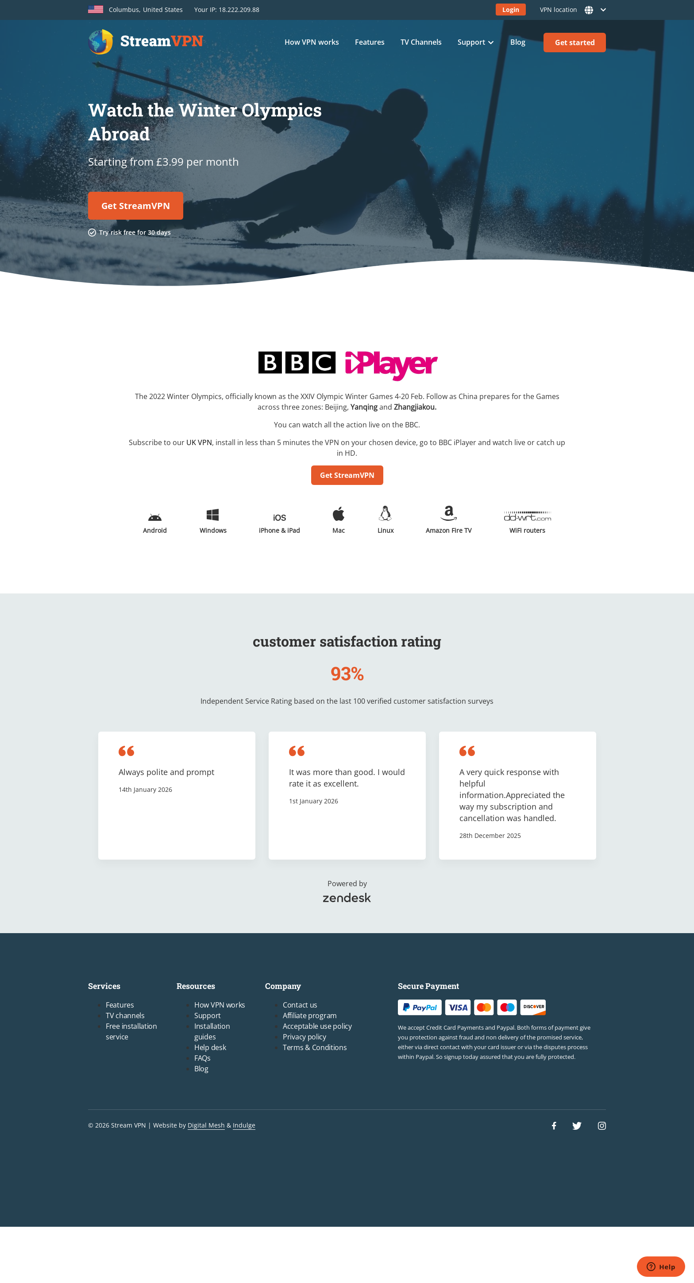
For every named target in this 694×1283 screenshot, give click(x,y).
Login (510, 9)
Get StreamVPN (135, 206)
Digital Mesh (206, 1125)
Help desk (210, 1047)
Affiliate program (310, 1015)
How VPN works (312, 42)
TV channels (125, 1015)
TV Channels (421, 42)
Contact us (300, 1005)
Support (471, 42)
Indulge (244, 1125)
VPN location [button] (570, 10)
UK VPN (199, 442)
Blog (517, 42)
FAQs (202, 1058)
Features (370, 42)
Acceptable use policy (317, 1026)
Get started (575, 42)
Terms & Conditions (315, 1047)
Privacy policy (304, 1037)
